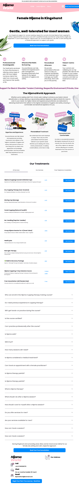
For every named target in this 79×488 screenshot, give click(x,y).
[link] (16, 170)
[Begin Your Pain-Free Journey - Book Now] (26, 481)
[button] (63, 6)
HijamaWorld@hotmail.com (24, 476)
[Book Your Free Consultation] (40, 46)
